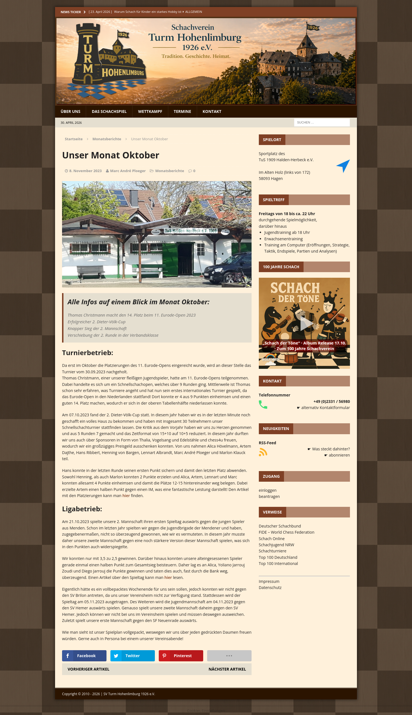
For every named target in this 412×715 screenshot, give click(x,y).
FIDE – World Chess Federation (286, 532)
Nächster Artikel (227, 669)
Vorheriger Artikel (88, 669)
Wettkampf (150, 111)
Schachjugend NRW (276, 544)
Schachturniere (272, 551)
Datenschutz (270, 587)
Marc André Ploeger (128, 170)
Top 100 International (278, 563)
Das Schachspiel (109, 111)
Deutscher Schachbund (280, 526)
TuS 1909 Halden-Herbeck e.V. (286, 159)
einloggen (268, 490)
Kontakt (212, 111)
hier (126, 495)
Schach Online (272, 538)
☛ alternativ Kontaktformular (323, 407)
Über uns (70, 111)
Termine (182, 111)
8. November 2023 (85, 170)
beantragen (269, 496)
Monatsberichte (169, 170)
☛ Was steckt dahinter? (328, 449)
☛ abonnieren (337, 455)
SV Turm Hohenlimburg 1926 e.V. (129, 694)
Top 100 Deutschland (278, 557)
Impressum (269, 581)
